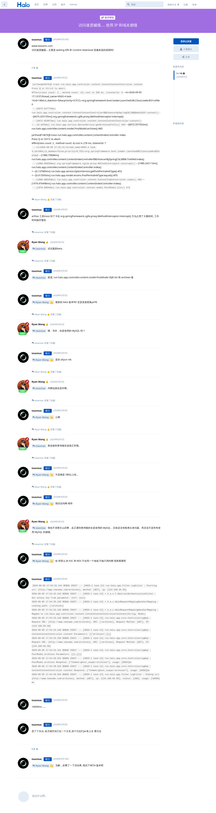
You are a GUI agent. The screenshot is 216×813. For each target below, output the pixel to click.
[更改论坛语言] (173, 5)
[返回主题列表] (4, 4)
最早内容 (178, 66)
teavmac (41, 248)
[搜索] (144, 4)
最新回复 (178, 123)
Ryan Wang (44, 302)
